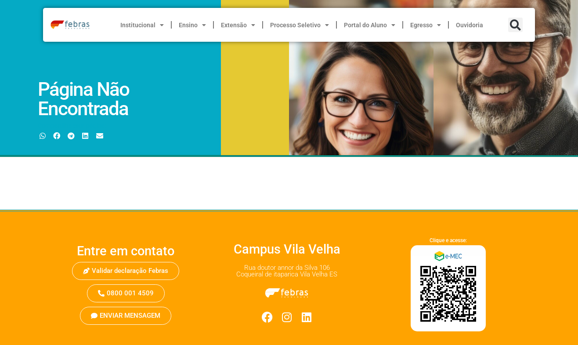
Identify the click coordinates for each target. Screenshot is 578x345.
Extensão (238, 25)
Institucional (142, 25)
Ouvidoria (469, 25)
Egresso (425, 25)
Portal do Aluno (369, 25)
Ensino (192, 25)
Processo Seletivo (299, 25)
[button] (515, 25)
